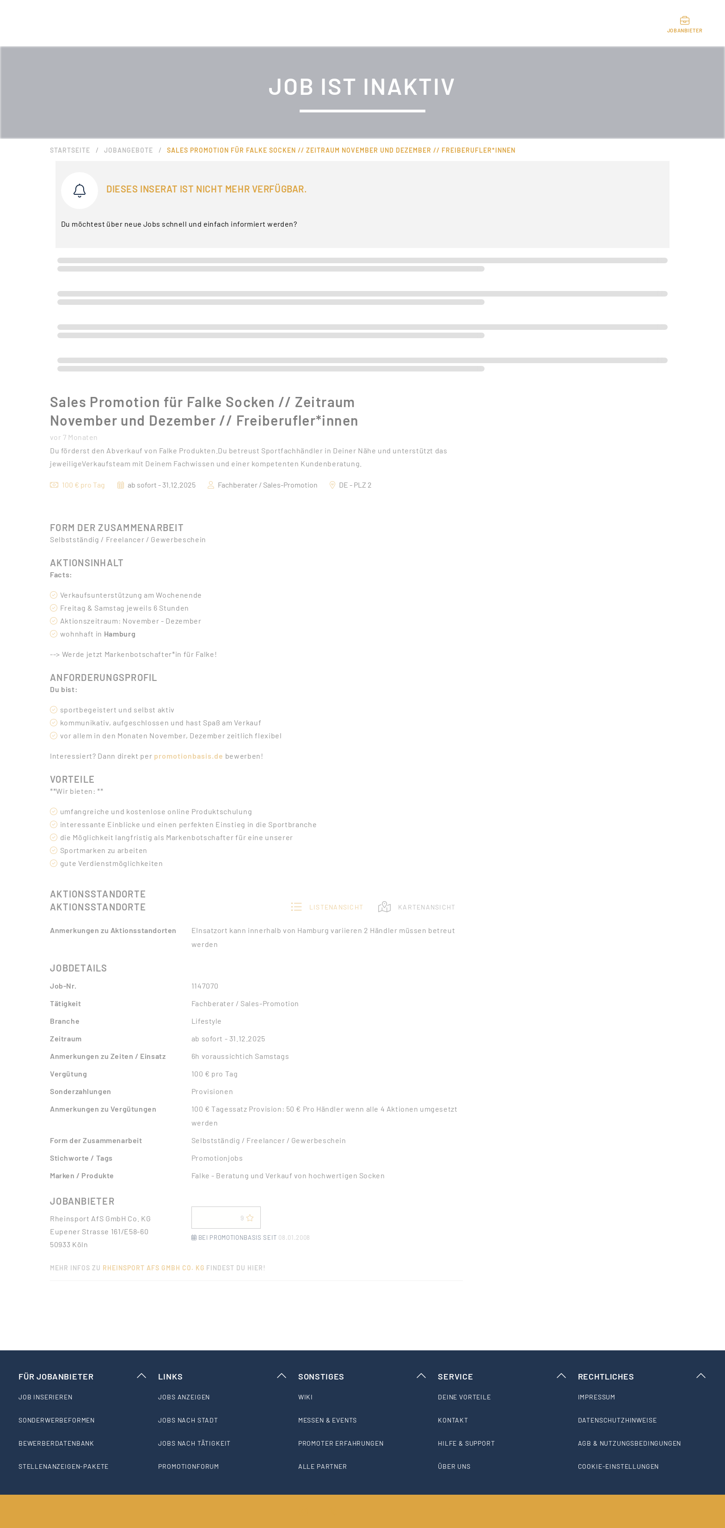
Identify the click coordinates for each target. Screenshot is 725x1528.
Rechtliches (642, 1376)
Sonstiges (362, 1376)
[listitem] (82, 1397)
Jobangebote (128, 150)
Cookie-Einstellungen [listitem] (618, 1466)
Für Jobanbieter (82, 1376)
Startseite (70, 150)
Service (502, 1376)
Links (222, 1376)
